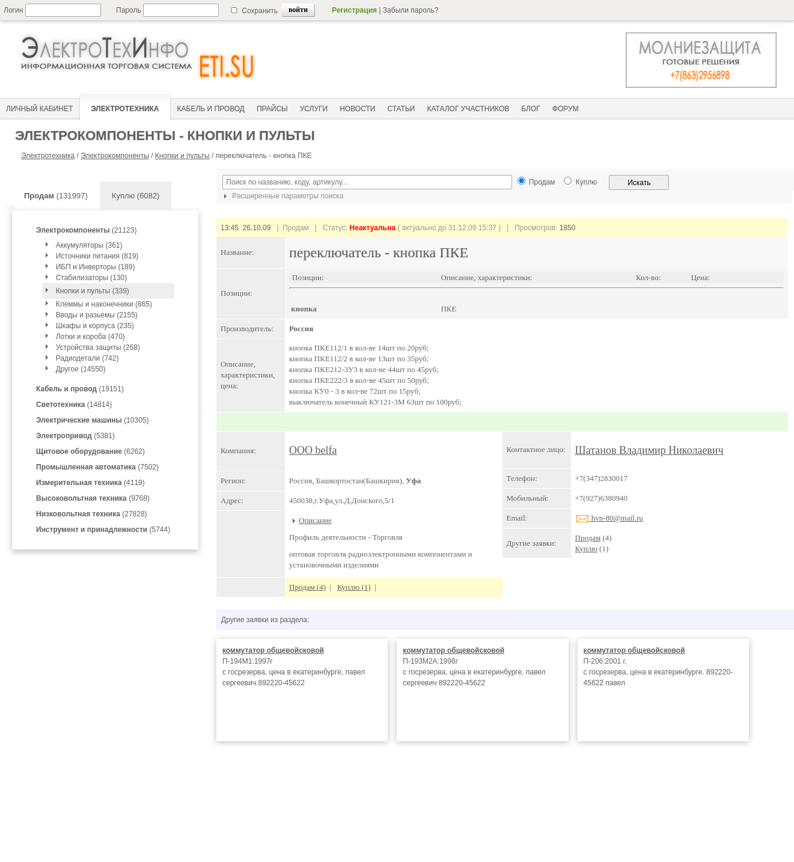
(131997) (56, 195)
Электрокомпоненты (115, 155)
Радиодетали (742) (87, 358)
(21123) (86, 230)
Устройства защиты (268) (98, 347)
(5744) (103, 529)
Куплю (586, 548)
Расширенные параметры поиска (282, 196)
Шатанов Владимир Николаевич (649, 450)
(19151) (80, 389)
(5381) (75, 436)
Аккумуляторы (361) (89, 245)
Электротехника (48, 155)
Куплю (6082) (136, 195)
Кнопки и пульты (182, 155)
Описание (315, 520)
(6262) (90, 451)
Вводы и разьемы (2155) (97, 315)
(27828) (91, 514)
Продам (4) (307, 586)
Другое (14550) (81, 369)
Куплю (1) (354, 586)
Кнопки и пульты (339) (92, 291)
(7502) (97, 467)
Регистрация (354, 10)
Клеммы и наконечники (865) (104, 304)
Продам (588, 537)
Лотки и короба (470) (90, 336)
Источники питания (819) (97, 256)
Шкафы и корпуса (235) (95, 326)
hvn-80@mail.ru (609, 517)
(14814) (74, 404)
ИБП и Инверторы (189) (95, 267)
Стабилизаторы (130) (91, 278)
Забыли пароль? (411, 10)
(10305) (92, 420)
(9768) (93, 498)
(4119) (90, 482)
